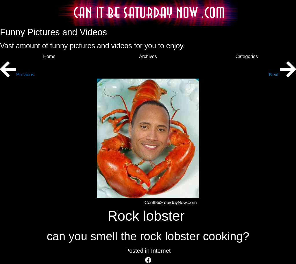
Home (49, 56)
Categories (247, 56)
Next (282, 74)
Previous (17, 74)
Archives (148, 56)
